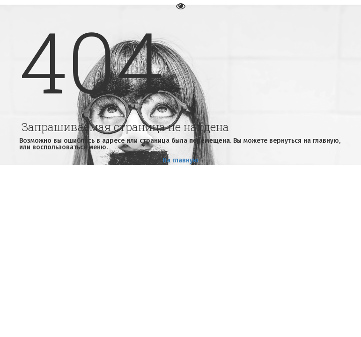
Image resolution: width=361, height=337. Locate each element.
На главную (180, 160)
